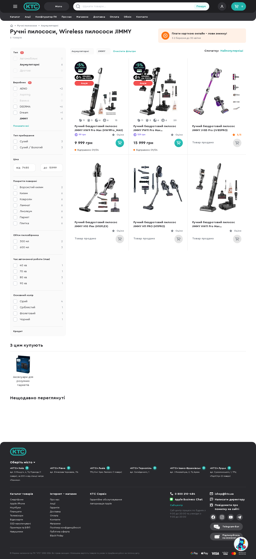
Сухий (41, 141)
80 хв (41, 277)
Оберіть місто (21, 462)
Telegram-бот (230, 526)
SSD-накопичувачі (20, 523)
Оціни (120, 134)
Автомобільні (41, 59)
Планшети (16, 511)
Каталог (15, 17)
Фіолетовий (41, 313)
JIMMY (101, 51)
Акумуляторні (49, 25)
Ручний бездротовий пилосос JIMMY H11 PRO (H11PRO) (154, 224)
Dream (41, 113)
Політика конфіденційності (65, 527)
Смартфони (16, 499)
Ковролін (41, 199)
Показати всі (21, 126)
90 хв (41, 283)
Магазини (82, 17)
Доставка (99, 17)
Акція (84, 83)
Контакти (142, 17)
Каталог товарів (21, 494)
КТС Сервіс (98, 494)
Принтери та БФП (20, 527)
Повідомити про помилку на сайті (227, 507)
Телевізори (16, 515)
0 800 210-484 (185, 494)
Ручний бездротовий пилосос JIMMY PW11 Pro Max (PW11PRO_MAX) (154, 128)
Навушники (16, 531)
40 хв (41, 265)
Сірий (41, 301)
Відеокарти (16, 519)
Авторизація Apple (101, 503)
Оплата (114, 17)
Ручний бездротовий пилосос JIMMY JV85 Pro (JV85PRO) (213, 128)
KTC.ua (32, 6)
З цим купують (26, 345)
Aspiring (41, 95)
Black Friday (56, 535)
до (45, 167)
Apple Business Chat (189, 499)
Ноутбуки (15, 507)
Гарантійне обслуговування (106, 499)
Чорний (41, 319)
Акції (28, 17)
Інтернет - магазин (63, 494)
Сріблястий (41, 307)
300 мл (41, 241)
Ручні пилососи (27, 25)
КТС (11, 25)
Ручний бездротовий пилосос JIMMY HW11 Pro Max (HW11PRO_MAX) (213, 224)
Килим (41, 193)
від (18, 167)
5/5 (239, 134)
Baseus (41, 101)
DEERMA (41, 107)
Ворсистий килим (41, 187)
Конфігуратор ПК (46, 17)
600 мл (41, 247)
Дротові (41, 71)
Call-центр (176, 505)
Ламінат (41, 205)
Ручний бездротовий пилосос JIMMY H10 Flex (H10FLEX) (96, 224)
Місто (58, 6)
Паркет (41, 217)
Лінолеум (41, 211)
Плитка (41, 223)
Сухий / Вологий (41, 148)
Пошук (201, 6)
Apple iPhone (17, 503)
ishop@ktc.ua (224, 494)
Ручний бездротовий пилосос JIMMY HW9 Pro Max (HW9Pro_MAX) (99, 128)
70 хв (41, 271)
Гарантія (54, 507)
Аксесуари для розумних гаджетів (23, 370)
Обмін (127, 17)
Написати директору (230, 499)
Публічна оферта (60, 531)
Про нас (67, 17)
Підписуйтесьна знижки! (231, 536)
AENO (41, 89)
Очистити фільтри (124, 51)
